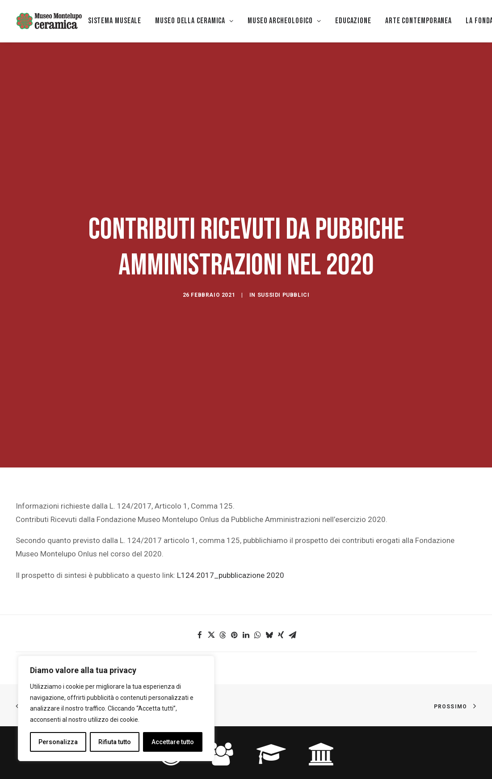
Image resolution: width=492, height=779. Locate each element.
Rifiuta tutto (114, 741)
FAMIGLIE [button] (220, 724)
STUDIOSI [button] (321, 724)
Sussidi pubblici (283, 266)
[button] (199, 576)
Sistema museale (115, 20)
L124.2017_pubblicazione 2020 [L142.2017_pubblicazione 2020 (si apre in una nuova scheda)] (230, 516)
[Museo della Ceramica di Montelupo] (49, 21)
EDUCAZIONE (353, 20)
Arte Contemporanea (418, 20)
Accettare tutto (172, 741)
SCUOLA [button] (271, 724)
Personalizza (58, 741)
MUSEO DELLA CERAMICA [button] (194, 20)
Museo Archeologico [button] (284, 20)
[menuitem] (115, 21)
